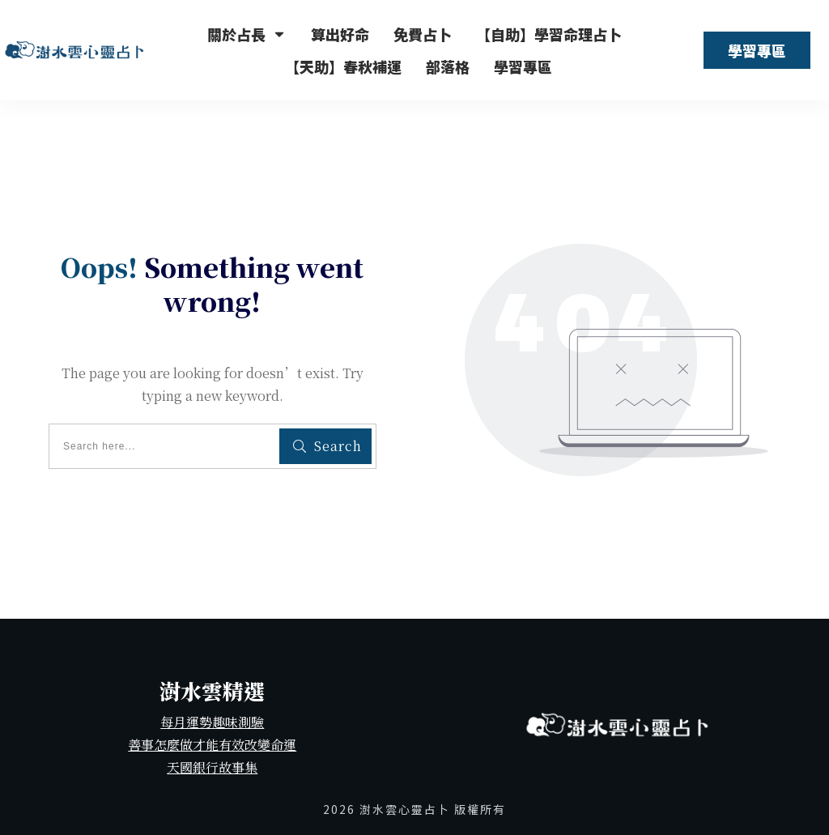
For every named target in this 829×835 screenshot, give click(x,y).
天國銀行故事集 (212, 767)
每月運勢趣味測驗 (212, 722)
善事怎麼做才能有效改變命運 (212, 744)
